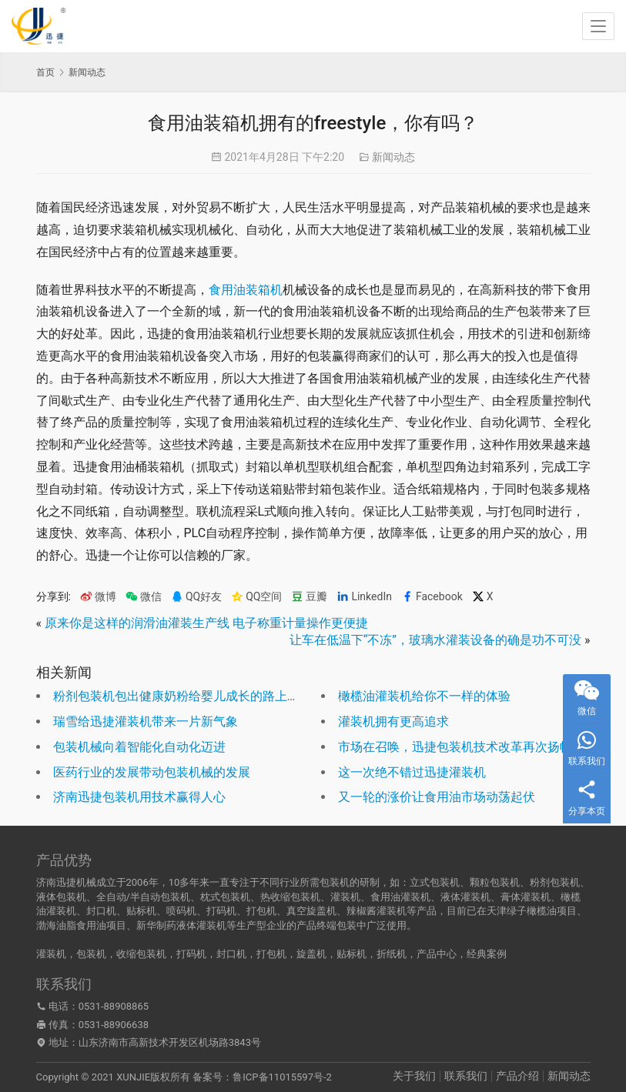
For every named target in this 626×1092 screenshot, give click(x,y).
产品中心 (437, 954)
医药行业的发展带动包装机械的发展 (151, 772)
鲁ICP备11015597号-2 (282, 1077)
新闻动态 (393, 157)
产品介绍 (517, 1076)
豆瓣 (309, 596)
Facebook (432, 596)
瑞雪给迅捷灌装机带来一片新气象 (145, 721)
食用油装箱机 (246, 289)
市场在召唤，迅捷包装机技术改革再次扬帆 (455, 747)
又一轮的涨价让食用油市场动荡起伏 (436, 797)
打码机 (191, 954)
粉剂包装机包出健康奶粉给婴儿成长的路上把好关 (188, 696)
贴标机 (351, 954)
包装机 (91, 954)
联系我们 (465, 1076)
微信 (144, 596)
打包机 (271, 954)
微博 (98, 596)
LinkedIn (364, 596)
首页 (45, 72)
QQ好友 (196, 596)
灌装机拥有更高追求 (393, 721)
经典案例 (487, 954)
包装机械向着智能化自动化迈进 (139, 747)
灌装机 (51, 954)
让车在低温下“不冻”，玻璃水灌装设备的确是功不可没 (435, 640)
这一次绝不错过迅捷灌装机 (412, 772)
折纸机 (392, 954)
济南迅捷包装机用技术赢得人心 (139, 797)
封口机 (231, 954)
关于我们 (414, 1076)
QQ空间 (256, 596)
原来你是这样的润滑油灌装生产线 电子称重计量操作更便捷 (206, 623)
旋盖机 (311, 954)
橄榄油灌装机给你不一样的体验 (424, 696)
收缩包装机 (141, 954)
